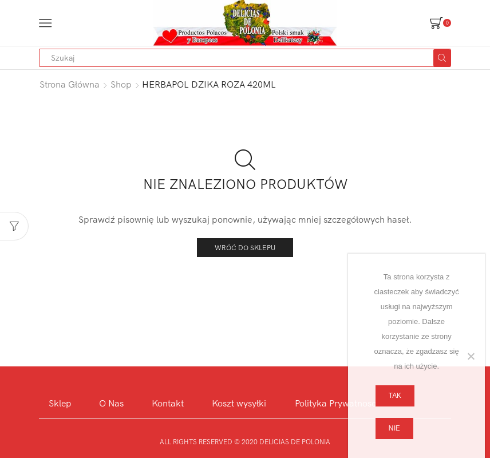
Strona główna (69, 84)
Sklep (60, 403)
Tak (395, 396)
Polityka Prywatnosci (336, 403)
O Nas (111, 403)
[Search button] (442, 57)
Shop (121, 84)
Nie (394, 428)
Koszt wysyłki (239, 403)
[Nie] (470, 356)
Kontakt (168, 403)
